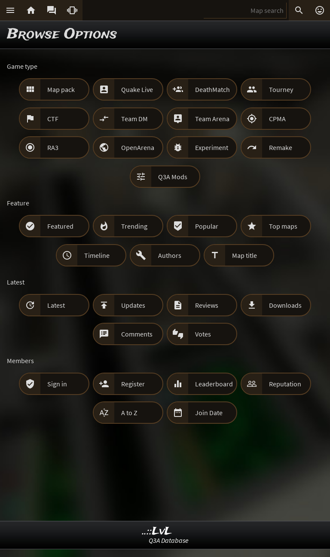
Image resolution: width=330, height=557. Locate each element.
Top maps (283, 226)
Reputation (285, 383)
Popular (206, 226)
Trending (134, 226)
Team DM (134, 118)
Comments (137, 334)
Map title (244, 255)
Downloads (285, 305)
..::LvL (157, 531)
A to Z (129, 412)
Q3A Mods (172, 176)
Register (133, 383)
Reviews (206, 305)
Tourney (281, 89)
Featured (60, 226)
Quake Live (137, 89)
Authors (169, 255)
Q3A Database (169, 540)
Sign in (57, 383)
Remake (280, 147)
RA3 (52, 147)
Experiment (211, 147)
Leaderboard (214, 383)
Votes (203, 334)
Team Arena (212, 118)
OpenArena (137, 147)
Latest (56, 305)
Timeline (97, 255)
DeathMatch (212, 89)
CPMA (277, 118)
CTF (52, 118)
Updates (133, 305)
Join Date (209, 412)
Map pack (61, 89)
